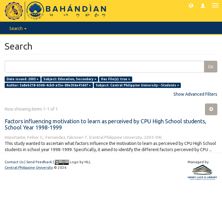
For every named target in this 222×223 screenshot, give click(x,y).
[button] (191, 5)
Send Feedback (39, 162)
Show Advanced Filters (195, 94)
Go (210, 66)
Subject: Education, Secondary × (69, 79)
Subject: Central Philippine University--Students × (137, 85)
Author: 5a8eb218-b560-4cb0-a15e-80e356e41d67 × (49, 85)
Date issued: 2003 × (22, 79)
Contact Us (14, 162)
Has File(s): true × (115, 79)
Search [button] (18, 28)
